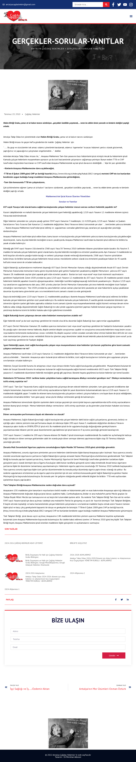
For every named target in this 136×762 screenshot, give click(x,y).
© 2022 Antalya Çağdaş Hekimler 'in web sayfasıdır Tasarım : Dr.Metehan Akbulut (68, 755)
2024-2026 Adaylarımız (35, 573)
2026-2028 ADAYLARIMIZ (80, 555)
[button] (131, 16)
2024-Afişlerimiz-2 (77, 573)
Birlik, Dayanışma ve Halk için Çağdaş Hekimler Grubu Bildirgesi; (44, 556)
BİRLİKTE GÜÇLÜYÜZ (78, 543)
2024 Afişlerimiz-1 (12, 589)
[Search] (106, 4)
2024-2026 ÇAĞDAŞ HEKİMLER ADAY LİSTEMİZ (24, 543)
